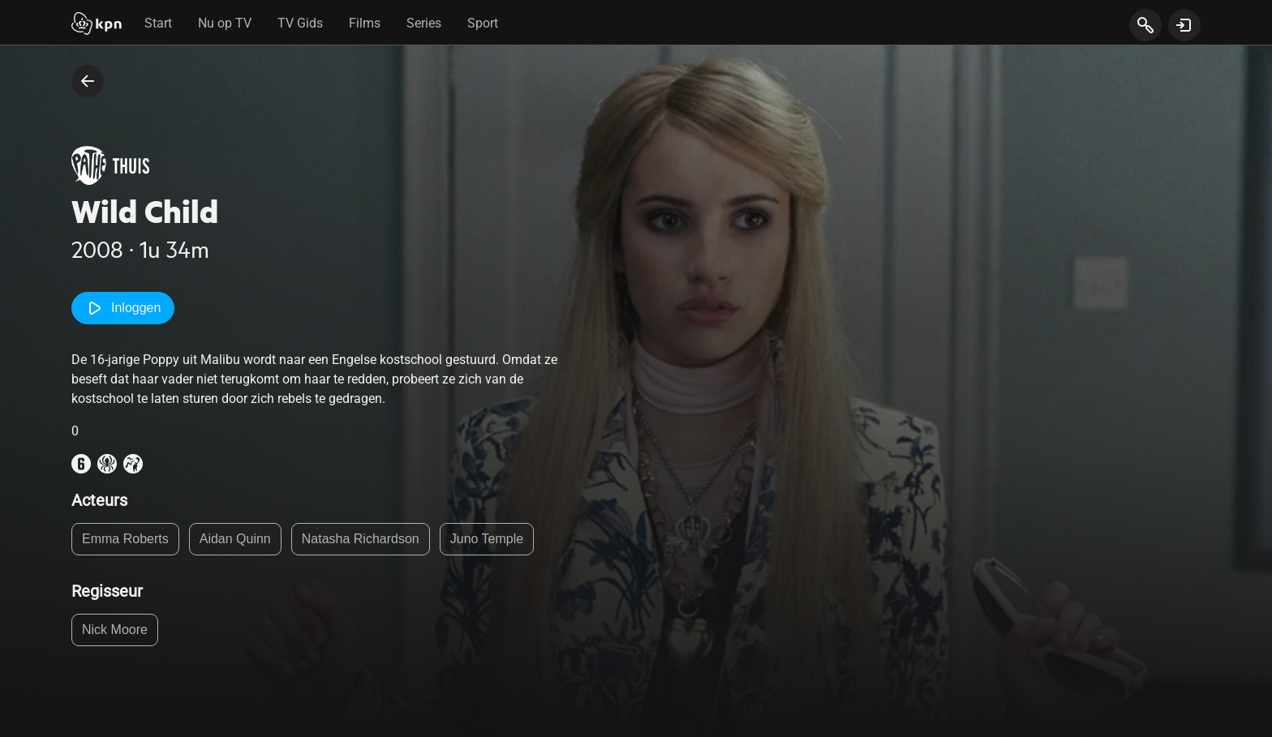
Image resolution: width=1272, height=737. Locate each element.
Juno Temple (486, 539)
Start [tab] (158, 23)
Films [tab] (364, 23)
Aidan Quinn (235, 539)
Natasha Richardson (360, 539)
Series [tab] (423, 23)
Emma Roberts (125, 539)
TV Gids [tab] (300, 23)
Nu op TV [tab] (224, 23)
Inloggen (123, 308)
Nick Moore (115, 629)
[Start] (96, 25)
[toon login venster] (1184, 25)
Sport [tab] (482, 23)
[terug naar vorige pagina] (87, 81)
